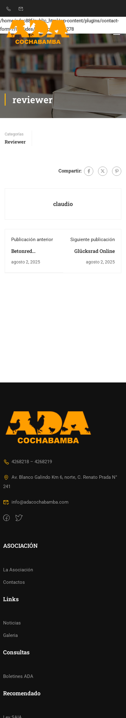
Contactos (14, 548)
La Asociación (18, 536)
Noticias (12, 589)
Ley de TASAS (17, 696)
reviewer (15, 142)
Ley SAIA (12, 684)
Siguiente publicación (92, 239)
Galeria (10, 602)
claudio (63, 204)
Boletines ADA (18, 643)
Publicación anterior (32, 239)
